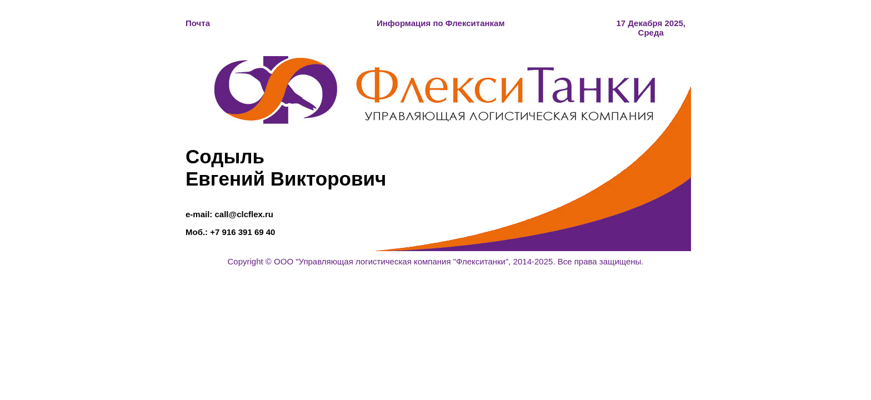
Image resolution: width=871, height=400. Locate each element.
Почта (198, 23)
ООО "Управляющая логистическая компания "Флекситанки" (391, 261)
